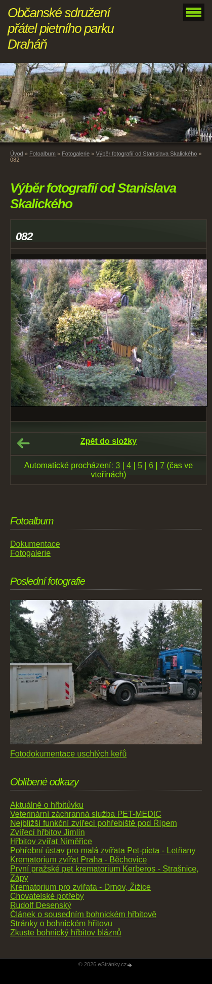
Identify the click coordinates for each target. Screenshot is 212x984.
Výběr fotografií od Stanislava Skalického (146, 153)
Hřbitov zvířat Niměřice (51, 841)
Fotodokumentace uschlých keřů (68, 753)
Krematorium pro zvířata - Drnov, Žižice (80, 887)
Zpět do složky (108, 441)
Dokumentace (35, 544)
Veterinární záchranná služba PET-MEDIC (85, 814)
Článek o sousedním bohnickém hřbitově (83, 914)
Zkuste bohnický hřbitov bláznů (65, 932)
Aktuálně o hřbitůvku (46, 805)
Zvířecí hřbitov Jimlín (47, 832)
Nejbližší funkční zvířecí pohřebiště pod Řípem (93, 823)
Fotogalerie (76, 153)
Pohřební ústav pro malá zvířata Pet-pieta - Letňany (102, 850)
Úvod (16, 153)
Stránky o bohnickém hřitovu (61, 923)
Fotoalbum (42, 153)
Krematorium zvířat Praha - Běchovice (78, 859)
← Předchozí (23, 443)
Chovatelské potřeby (47, 896)
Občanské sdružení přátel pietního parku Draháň (61, 28)
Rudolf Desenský (40, 905)
